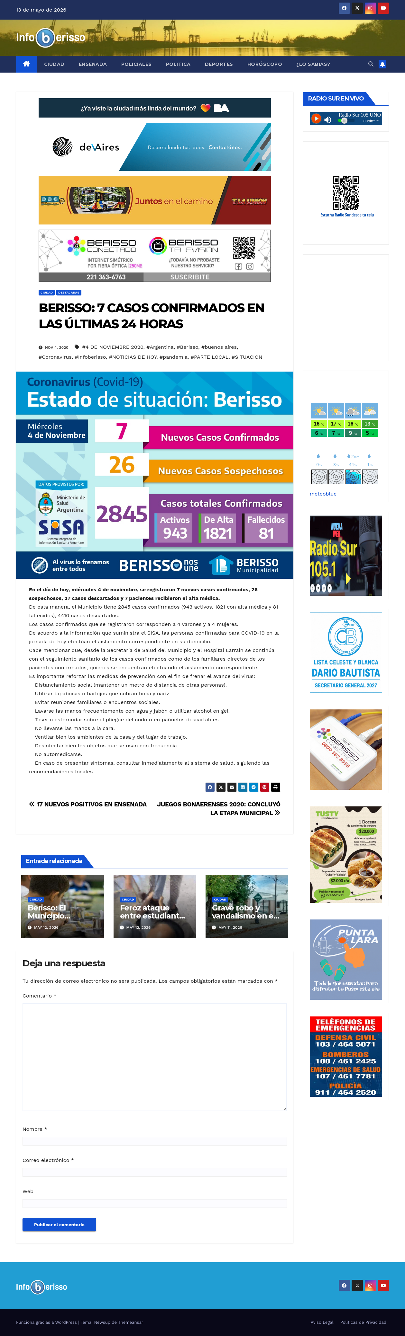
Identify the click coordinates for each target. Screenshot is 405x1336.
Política (178, 64)
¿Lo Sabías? (313, 64)
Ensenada (93, 64)
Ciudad (54, 64)
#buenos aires (219, 347)
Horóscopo (264, 64)
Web (28, 1191)
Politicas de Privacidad (363, 1322)
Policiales (136, 64)
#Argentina (159, 347)
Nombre (35, 1129)
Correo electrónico (48, 1160)
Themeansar (130, 1322)
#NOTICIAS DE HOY (132, 357)
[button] (370, 64)
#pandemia (174, 357)
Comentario (40, 996)
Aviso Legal (322, 1322)
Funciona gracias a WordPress (47, 1322)
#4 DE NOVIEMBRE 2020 (112, 347)
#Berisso (187, 347)
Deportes (219, 64)
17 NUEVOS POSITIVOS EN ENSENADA (88, 804)
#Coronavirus (55, 357)
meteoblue (323, 494)
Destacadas (68, 292)
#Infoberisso (90, 357)
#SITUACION (247, 357)
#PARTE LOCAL (210, 357)
